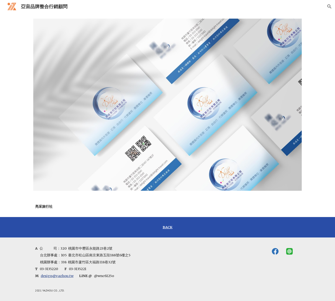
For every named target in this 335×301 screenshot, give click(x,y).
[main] (64, 206)
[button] (329, 6)
